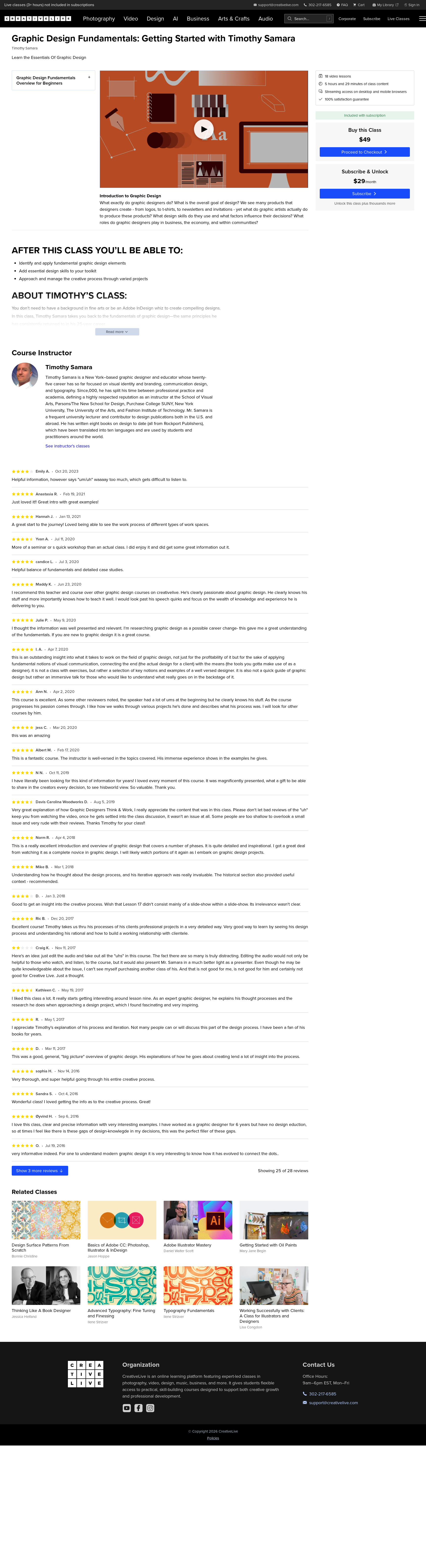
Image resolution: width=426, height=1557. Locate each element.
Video (131, 18)
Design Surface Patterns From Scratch (40, 1247)
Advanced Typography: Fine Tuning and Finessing (121, 1313)
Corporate (347, 18)
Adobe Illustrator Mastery (187, 1245)
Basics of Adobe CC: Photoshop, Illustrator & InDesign (118, 1247)
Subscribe (371, 18)
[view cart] (360, 4)
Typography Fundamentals (189, 1310)
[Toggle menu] (422, 18)
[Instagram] (150, 1408)
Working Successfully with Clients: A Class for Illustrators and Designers (272, 1315)
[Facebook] (138, 1408)
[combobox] (309, 18)
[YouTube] (126, 1408)
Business (198, 18)
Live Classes (399, 18)
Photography (99, 18)
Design (155, 18)
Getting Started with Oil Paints (268, 1245)
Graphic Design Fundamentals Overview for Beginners (45, 80)
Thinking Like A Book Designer (41, 1310)
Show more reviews (40, 1171)
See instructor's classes (67, 446)
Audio (265, 18)
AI (175, 18)
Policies (213, 1438)
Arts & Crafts (234, 18)
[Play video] (204, 129)
